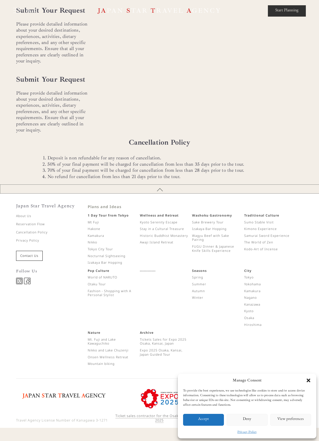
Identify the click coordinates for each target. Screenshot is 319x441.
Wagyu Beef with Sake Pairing (210, 237)
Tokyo (249, 277)
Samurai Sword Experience (266, 235)
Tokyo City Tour (100, 249)
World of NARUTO (102, 277)
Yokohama (252, 284)
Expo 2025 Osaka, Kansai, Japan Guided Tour (161, 352)
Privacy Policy (247, 432)
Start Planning (286, 11)
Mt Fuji (93, 222)
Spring (197, 277)
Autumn (198, 291)
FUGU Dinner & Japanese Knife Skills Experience (213, 248)
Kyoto (249, 311)
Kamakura (96, 235)
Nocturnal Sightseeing (106, 256)
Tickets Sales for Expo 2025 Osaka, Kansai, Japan (163, 341)
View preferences (290, 420)
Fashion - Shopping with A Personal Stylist (109, 293)
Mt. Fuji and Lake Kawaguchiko (102, 341)
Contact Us (29, 255)
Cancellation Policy (32, 232)
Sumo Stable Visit (259, 222)
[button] (308, 380)
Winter (197, 297)
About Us (23, 216)
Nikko (92, 242)
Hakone (94, 229)
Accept (203, 420)
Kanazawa (252, 304)
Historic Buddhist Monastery (164, 235)
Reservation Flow (30, 224)
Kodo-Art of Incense (261, 249)
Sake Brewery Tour (208, 222)
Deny (247, 420)
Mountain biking (101, 363)
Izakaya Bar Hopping (105, 262)
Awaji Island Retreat (156, 242)
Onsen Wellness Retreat (108, 357)
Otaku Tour (97, 284)
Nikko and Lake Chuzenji (108, 350)
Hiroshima (253, 324)
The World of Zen (258, 242)
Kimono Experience (260, 229)
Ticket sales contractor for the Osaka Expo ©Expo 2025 (159, 418)
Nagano (250, 297)
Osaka (249, 318)
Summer (199, 284)
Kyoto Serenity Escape (159, 222)
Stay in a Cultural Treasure (162, 229)
